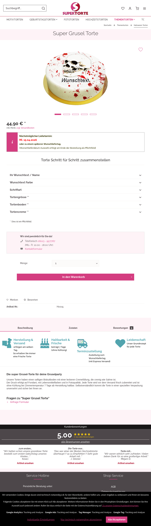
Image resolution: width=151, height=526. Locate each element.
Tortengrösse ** (75, 197)
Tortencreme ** (75, 212)
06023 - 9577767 (46, 241)
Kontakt (38, 471)
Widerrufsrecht (113, 418)
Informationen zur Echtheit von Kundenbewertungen (38, 485)
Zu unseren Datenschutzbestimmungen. (120, 506)
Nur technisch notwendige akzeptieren (81, 519)
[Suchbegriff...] (24, 8)
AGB (113, 408)
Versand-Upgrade (113, 433)
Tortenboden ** (75, 205)
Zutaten (73, 328)
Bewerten (31, 299)
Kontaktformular (33, 249)
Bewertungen (123, 328)
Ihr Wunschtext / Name (75, 175)
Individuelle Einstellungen (41, 519)
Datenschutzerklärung (113, 413)
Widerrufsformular (113, 423)
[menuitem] (24, 8)
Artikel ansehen (25, 385)
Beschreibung (25, 328)
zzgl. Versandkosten (25, 128)
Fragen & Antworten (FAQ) (38, 480)
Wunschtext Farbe (75, 182)
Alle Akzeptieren (116, 519)
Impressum (113, 428)
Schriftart (75, 190)
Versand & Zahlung (37, 475)
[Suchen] (43, 8)
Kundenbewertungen (37, 466)
